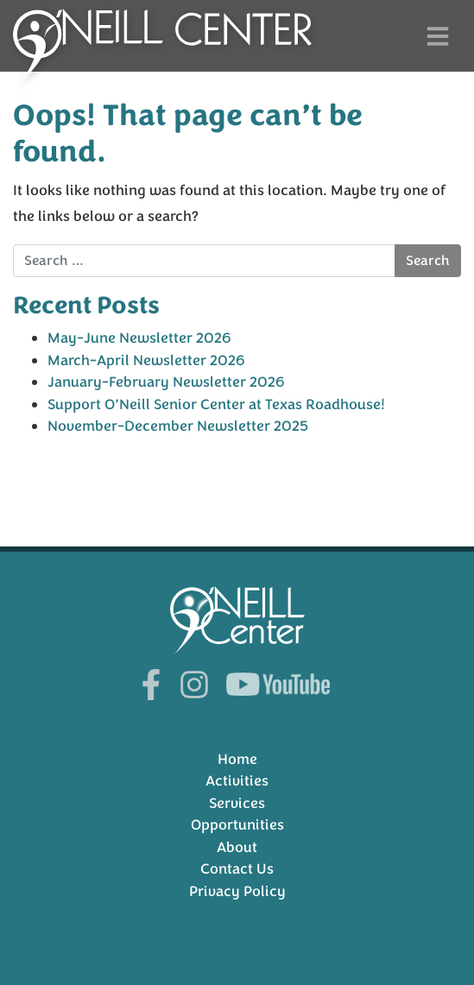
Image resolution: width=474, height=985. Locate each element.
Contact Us (237, 869)
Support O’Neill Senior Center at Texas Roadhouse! (216, 404)
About (237, 847)
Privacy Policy (237, 891)
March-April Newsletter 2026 (146, 360)
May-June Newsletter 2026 (139, 338)
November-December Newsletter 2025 (177, 426)
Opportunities (237, 825)
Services (237, 803)
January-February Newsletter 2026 (166, 382)
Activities (237, 781)
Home (237, 759)
